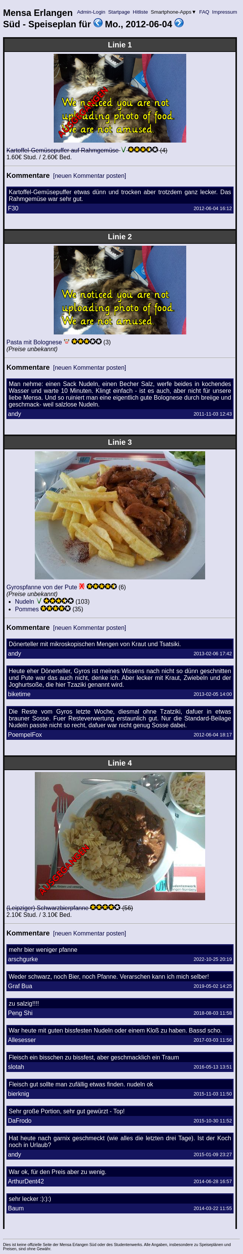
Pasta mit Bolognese (34, 342)
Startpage (119, 12)
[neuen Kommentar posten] (89, 176)
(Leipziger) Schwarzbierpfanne (47, 908)
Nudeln (24, 601)
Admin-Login (91, 12)
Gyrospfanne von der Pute (41, 587)
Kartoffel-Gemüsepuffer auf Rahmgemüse (62, 150)
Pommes (27, 609)
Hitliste (140, 12)
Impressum (224, 12)
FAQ (204, 12)
